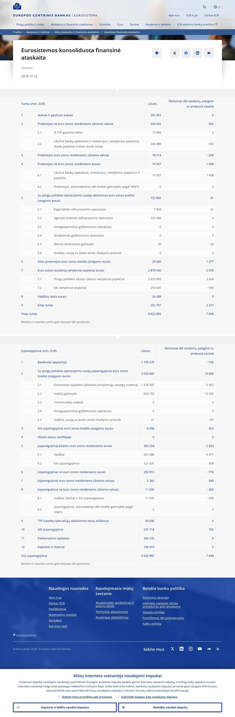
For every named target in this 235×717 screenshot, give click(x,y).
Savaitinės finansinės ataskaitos (122, 32)
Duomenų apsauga (156, 597)
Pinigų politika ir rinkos (30, 24)
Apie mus (174, 15)
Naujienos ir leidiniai (158, 24)
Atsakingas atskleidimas (112, 617)
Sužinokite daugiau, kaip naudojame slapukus (149, 697)
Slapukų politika (153, 612)
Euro (120, 24)
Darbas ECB (211, 15)
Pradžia (17, 32)
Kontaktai (55, 620)
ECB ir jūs (192, 15)
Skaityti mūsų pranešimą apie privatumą (87, 697)
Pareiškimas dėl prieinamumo (163, 618)
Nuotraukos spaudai (63, 615)
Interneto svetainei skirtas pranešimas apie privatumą (161, 604)
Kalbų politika (152, 624)
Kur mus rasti (58, 626)
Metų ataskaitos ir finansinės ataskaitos (77, 32)
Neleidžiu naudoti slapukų (170, 707)
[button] (210, 7)
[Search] (185, 6)
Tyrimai (134, 24)
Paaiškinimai (57, 609)
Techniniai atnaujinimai (112, 612)
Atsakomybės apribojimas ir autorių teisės (115, 604)
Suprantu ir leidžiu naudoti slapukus (65, 707)
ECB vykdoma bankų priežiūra (198, 24)
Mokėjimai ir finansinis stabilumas (72, 24)
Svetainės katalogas (26, 635)
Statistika (105, 24)
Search (204, 7)
